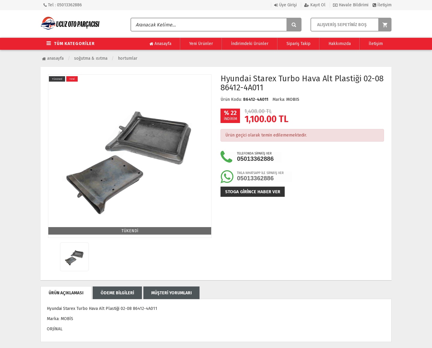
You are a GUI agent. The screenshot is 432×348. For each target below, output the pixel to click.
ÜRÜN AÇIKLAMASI (66, 293)
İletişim (382, 5)
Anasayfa (160, 44)
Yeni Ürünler (201, 43)
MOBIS (292, 99)
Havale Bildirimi (350, 5)
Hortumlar (127, 58)
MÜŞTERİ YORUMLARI (171, 293)
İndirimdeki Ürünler (249, 43)
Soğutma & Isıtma (90, 58)
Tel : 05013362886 (63, 5)
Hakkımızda (339, 43)
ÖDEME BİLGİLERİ (117, 293)
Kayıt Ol (315, 5)
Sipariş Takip (298, 43)
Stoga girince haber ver (252, 191)
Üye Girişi (285, 5)
